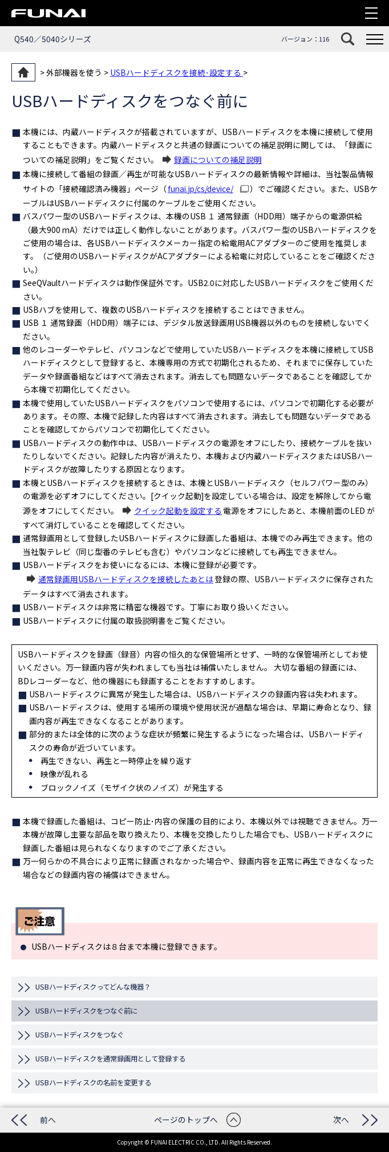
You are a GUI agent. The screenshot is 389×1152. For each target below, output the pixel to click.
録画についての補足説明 (218, 159)
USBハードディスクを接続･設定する (176, 72)
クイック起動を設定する (178, 510)
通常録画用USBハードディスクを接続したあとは (125, 579)
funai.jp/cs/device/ (200, 188)
